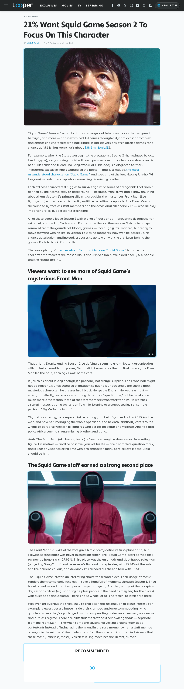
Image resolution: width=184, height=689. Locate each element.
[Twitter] (125, 6)
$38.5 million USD (96, 147)
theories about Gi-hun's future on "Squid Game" (91, 250)
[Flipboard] (137, 6)
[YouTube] (119, 6)
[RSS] (150, 6)
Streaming (94, 5)
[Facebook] (112, 6)
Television (31, 16)
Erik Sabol (33, 42)
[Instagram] (131, 6)
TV (79, 5)
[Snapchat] (144, 6)
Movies (67, 5)
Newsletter (167, 5)
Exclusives (48, 5)
